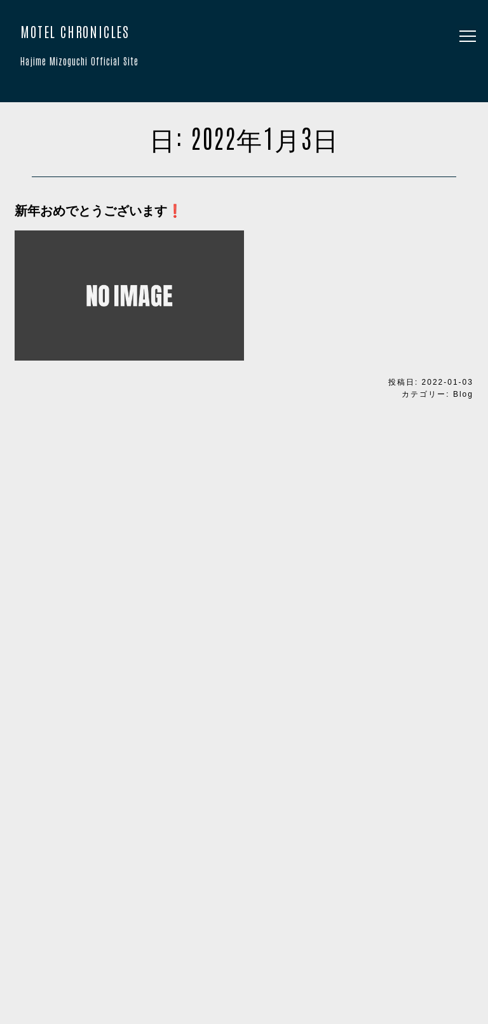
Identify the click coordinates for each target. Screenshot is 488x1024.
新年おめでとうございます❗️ (99, 210)
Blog (463, 394)
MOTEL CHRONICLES (244, 48)
